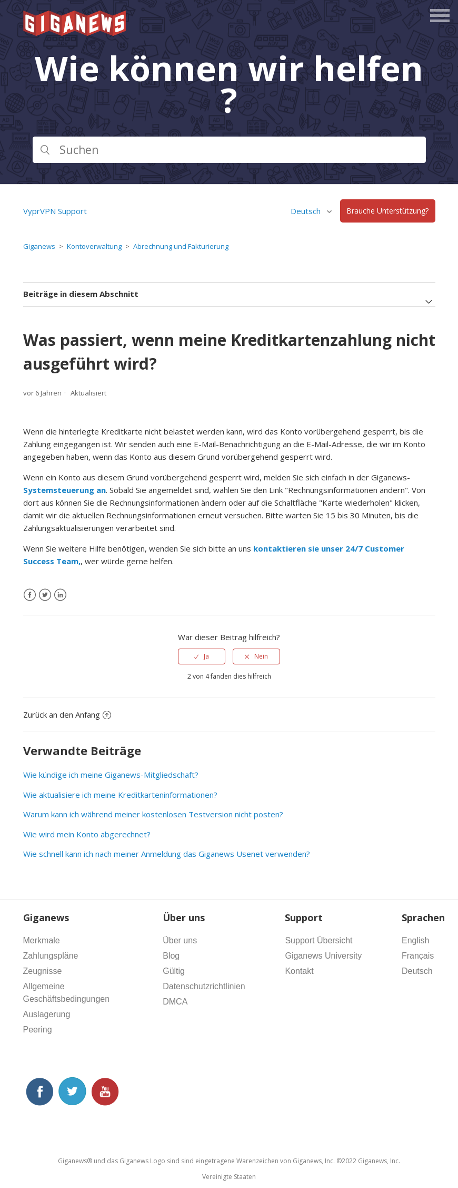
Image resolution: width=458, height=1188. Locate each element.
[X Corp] (45, 595)
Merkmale (41, 940)
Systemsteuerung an (64, 490)
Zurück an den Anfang (67, 714)
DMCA (175, 1001)
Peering (37, 1029)
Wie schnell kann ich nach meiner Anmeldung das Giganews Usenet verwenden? (166, 853)
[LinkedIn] (60, 595)
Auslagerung (47, 1014)
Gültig (174, 971)
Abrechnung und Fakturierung (180, 246)
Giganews (39, 246)
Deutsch (307, 211)
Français (418, 955)
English (415, 940)
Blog (171, 955)
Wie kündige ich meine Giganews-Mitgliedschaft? (110, 774)
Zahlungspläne (50, 955)
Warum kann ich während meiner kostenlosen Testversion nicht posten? (153, 814)
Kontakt (299, 971)
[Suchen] (229, 150)
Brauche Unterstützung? (387, 211)
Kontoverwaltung (94, 246)
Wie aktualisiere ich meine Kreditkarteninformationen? (120, 794)
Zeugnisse (42, 971)
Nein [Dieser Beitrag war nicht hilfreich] (261, 656)
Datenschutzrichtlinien (204, 986)
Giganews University (323, 955)
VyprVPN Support (55, 211)
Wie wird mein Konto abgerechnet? (87, 834)
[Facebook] (29, 595)
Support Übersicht (318, 940)
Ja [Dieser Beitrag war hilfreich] (206, 656)
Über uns (180, 940)
